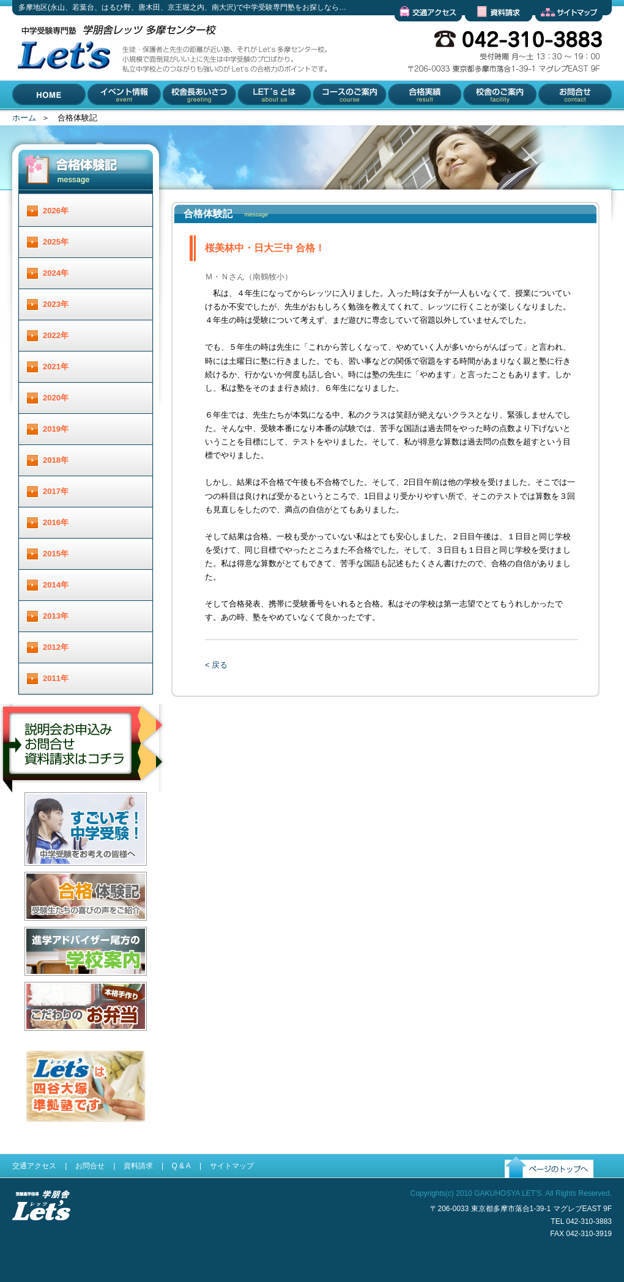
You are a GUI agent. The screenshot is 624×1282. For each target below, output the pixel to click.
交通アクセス (418, 30)
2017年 (56, 491)
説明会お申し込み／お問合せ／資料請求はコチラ (83, 808)
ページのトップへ (536, 1187)
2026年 (56, 210)
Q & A (180, 1166)
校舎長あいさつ (190, 119)
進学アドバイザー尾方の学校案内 (84, 985)
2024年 (56, 273)
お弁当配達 (44, 1040)
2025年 (56, 241)
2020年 (56, 397)
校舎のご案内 (485, 119)
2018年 (56, 460)
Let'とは (251, 119)
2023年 (56, 304)
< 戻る (216, 664)
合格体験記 (44, 930)
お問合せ (552, 119)
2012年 (56, 647)
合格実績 (402, 119)
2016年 (56, 522)
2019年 (56, 428)
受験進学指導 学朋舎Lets (41, 1240)
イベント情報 (112, 119)
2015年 (56, 553)
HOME (24, 119)
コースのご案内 (340, 119)
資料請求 (481, 30)
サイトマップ (559, 30)
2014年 (56, 584)
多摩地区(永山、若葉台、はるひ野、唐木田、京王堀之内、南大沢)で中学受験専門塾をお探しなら (61, 109)
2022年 (56, 335)
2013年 (56, 616)
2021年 (56, 366)
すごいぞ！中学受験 (60, 875)
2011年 (56, 678)
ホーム (24, 117)
